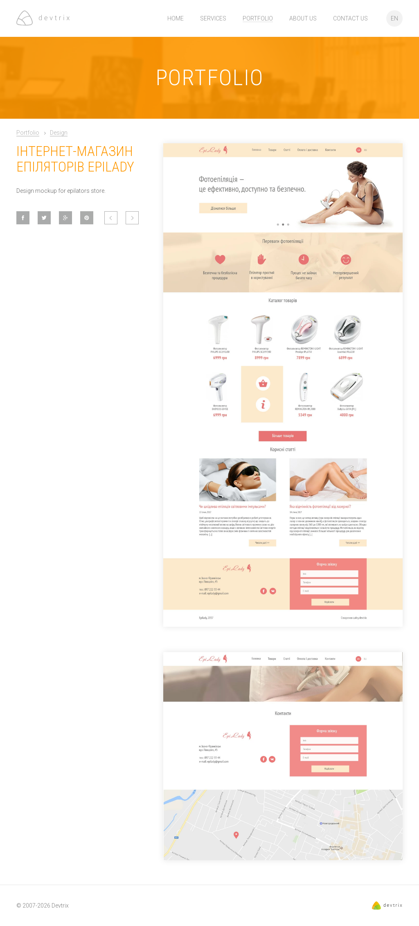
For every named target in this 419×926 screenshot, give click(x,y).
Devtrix (60, 905)
